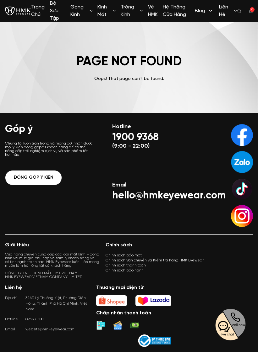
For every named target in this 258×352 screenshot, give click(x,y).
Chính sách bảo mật (124, 255)
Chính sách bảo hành (125, 270)
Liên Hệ (223, 10)
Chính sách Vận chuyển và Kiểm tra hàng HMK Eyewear (155, 260)
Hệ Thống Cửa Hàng (174, 10)
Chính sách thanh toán (126, 265)
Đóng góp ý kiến (33, 177)
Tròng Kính (127, 10)
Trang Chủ (38, 10)
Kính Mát (102, 10)
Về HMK (153, 10)
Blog (200, 10)
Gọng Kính (77, 10)
